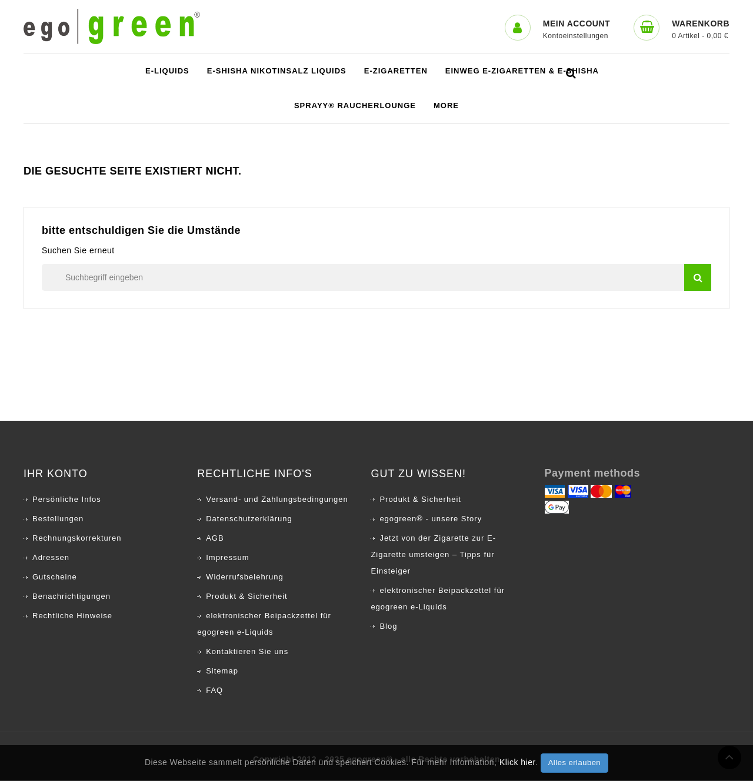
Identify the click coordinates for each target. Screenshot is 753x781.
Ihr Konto (56, 474)
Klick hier (517, 762)
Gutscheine (54, 577)
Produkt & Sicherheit (247, 596)
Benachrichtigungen (71, 596)
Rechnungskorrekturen (77, 538)
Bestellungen (58, 519)
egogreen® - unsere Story (430, 519)
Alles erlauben (574, 762)
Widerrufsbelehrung (244, 577)
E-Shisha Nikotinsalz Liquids (276, 71)
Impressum (227, 558)
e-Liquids (167, 71)
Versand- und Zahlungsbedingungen (277, 499)
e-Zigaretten (396, 71)
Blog (388, 626)
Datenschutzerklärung (249, 519)
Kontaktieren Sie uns (247, 652)
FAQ (214, 690)
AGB (215, 538)
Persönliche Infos (66, 499)
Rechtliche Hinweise (72, 616)
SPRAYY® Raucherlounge (355, 106)
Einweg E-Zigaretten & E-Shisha (522, 71)
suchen (697, 277)
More (446, 106)
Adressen (50, 558)
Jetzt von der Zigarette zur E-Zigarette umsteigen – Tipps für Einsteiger (433, 555)
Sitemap (222, 671)
